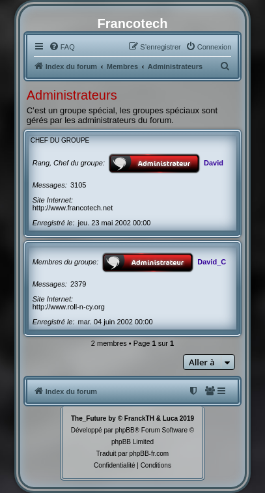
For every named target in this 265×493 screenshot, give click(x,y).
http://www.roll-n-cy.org (69, 307)
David (213, 163)
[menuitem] (62, 47)
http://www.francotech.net (73, 208)
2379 (78, 284)
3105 (78, 185)
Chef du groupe (60, 140)
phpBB (125, 430)
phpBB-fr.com (149, 453)
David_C (211, 262)
